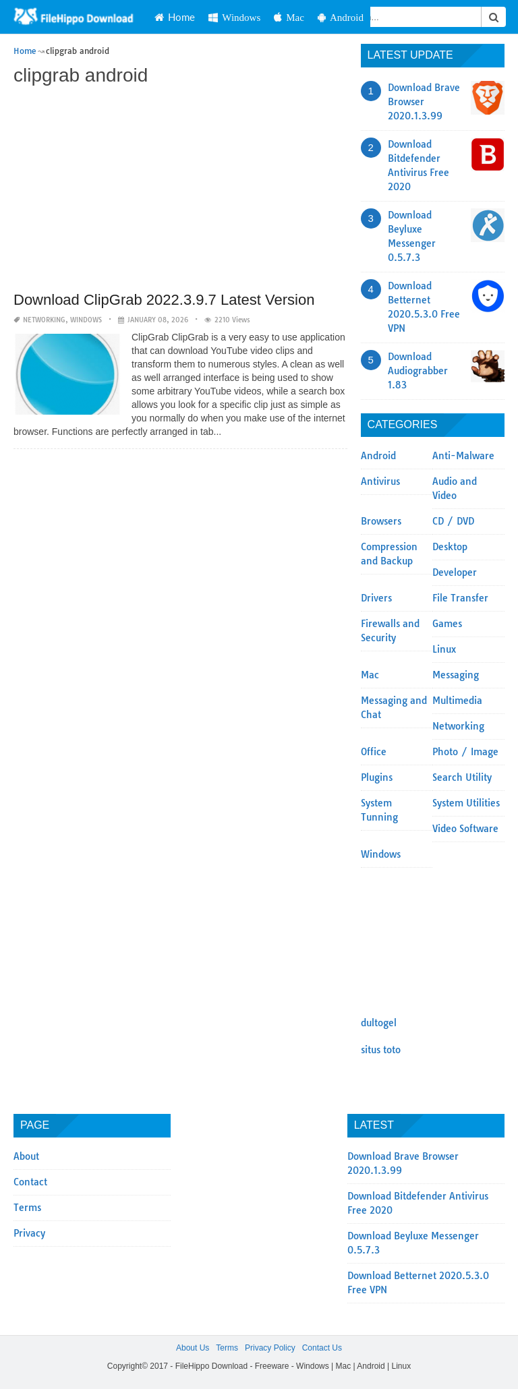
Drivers (376, 598)
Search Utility (462, 777)
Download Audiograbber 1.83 (418, 371)
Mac (289, 17)
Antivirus (380, 481)
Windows (234, 17)
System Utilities (466, 803)
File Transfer (460, 598)
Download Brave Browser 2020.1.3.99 (424, 102)
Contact (30, 1182)
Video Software (465, 829)
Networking (44, 320)
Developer (454, 572)
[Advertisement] (180, 190)
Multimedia (457, 700)
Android (341, 17)
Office (373, 752)
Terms (27, 1208)
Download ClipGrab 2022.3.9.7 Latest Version (163, 299)
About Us (192, 1348)
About (26, 1156)
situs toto (381, 1050)
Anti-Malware (463, 456)
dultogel (379, 1023)
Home (174, 17)
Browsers (381, 521)
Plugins (377, 777)
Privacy (29, 1233)
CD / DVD (453, 521)
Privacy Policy (270, 1348)
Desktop (449, 547)
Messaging (455, 675)
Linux (444, 649)
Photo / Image (465, 752)
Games (447, 624)
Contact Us (322, 1348)
